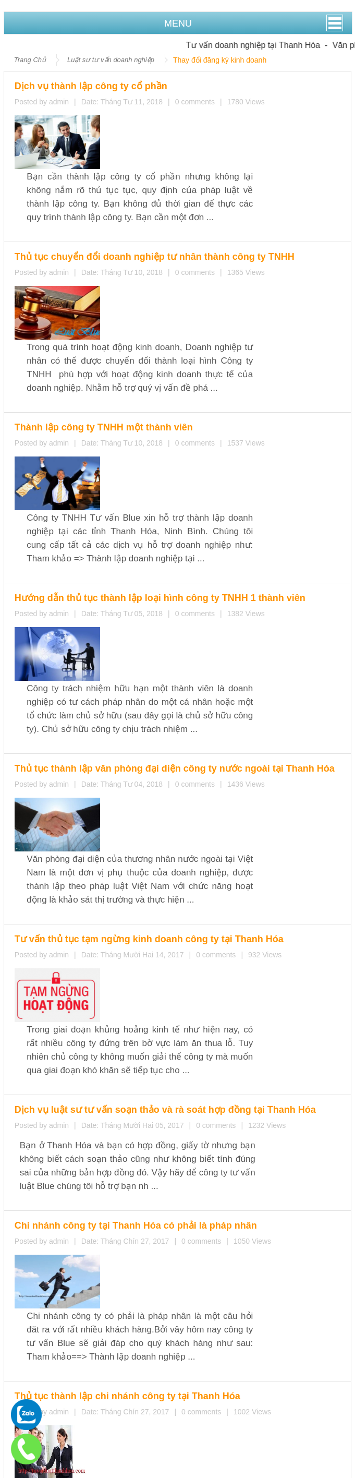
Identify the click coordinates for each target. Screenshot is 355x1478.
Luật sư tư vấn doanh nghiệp (110, 60)
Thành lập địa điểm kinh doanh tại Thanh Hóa (94, 1104)
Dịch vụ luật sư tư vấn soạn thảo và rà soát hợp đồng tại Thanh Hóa (127, 654)
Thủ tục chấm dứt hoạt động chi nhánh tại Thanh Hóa (108, 1092)
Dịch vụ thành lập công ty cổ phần (143, 83)
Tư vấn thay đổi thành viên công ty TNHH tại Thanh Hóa (112, 1128)
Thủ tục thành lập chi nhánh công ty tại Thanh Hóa (169, 850)
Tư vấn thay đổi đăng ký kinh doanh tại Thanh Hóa (102, 1116)
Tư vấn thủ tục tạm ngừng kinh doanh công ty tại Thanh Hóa (181, 557)
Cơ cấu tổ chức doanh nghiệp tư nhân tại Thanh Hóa (168, 947)
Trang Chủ (30, 60)
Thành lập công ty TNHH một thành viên (152, 264)
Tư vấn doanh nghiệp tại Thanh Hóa (263, 45)
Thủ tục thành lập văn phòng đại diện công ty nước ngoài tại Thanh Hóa (203, 459)
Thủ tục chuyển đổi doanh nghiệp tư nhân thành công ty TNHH (185, 167)
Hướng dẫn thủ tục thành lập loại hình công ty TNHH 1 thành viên (189, 362)
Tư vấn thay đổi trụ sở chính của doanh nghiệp (96, 1152)
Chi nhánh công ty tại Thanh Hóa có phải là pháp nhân (171, 752)
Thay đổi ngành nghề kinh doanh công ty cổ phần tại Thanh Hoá (126, 1140)
